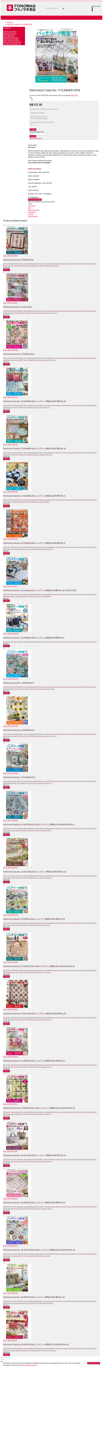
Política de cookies (30, 1365)
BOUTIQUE (74, 95)
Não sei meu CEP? (36, 138)
